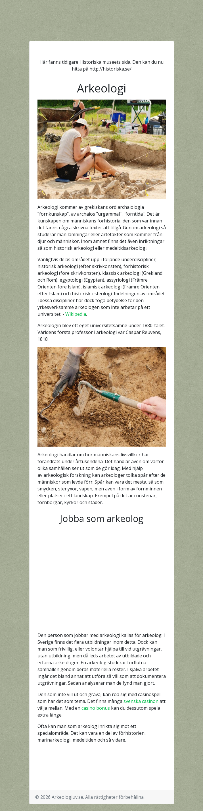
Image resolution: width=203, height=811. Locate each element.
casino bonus (95, 708)
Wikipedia (75, 314)
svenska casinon (141, 701)
